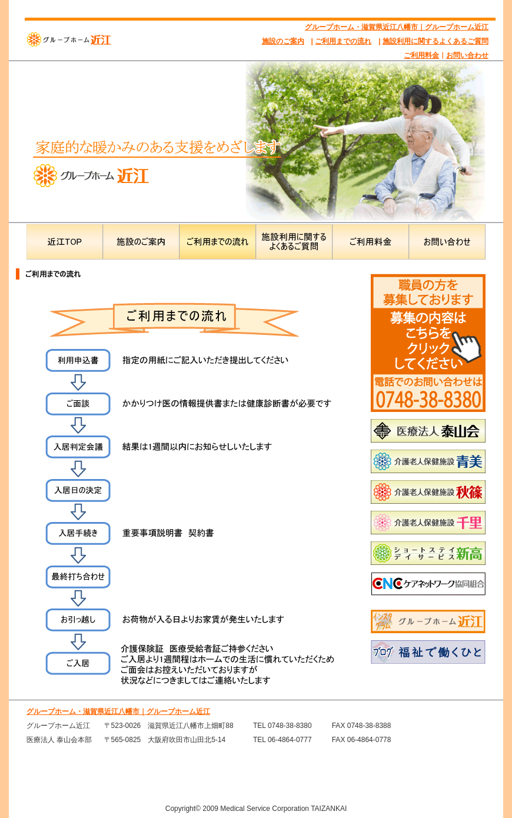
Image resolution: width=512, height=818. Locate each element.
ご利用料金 (421, 55)
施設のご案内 (283, 41)
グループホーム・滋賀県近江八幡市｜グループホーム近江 (396, 27)
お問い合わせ (467, 55)
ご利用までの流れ (343, 41)
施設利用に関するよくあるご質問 (435, 41)
